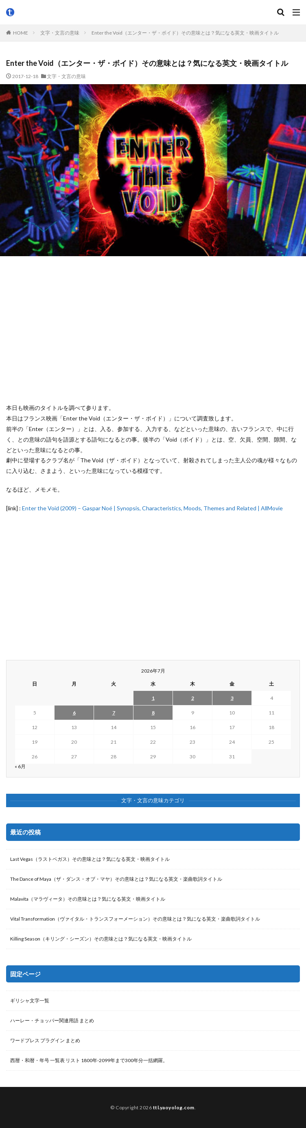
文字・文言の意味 (59, 33)
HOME (20, 33)
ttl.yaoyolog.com (174, 1107)
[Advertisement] (153, 329)
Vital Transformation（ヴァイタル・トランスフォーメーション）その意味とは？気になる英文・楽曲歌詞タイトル (135, 919)
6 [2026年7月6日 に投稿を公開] (74, 713)
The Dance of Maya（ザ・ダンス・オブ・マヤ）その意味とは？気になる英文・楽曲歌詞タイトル (116, 879)
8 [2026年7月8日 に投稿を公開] (153, 713)
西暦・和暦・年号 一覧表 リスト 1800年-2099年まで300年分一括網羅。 (89, 1060)
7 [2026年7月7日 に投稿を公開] (113, 713)
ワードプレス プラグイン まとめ (45, 1040)
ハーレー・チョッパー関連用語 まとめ (52, 1020)
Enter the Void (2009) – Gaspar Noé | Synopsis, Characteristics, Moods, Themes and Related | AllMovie (152, 508)
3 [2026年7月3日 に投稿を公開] (232, 698)
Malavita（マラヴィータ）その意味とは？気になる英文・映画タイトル (87, 899)
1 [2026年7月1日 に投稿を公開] (153, 698)
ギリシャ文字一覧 (29, 1000)
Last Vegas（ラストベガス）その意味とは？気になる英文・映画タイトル (90, 859)
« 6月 (20, 766)
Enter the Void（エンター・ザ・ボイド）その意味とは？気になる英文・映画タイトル (185, 33)
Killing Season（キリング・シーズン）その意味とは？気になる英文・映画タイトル (101, 939)
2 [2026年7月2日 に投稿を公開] (192, 698)
